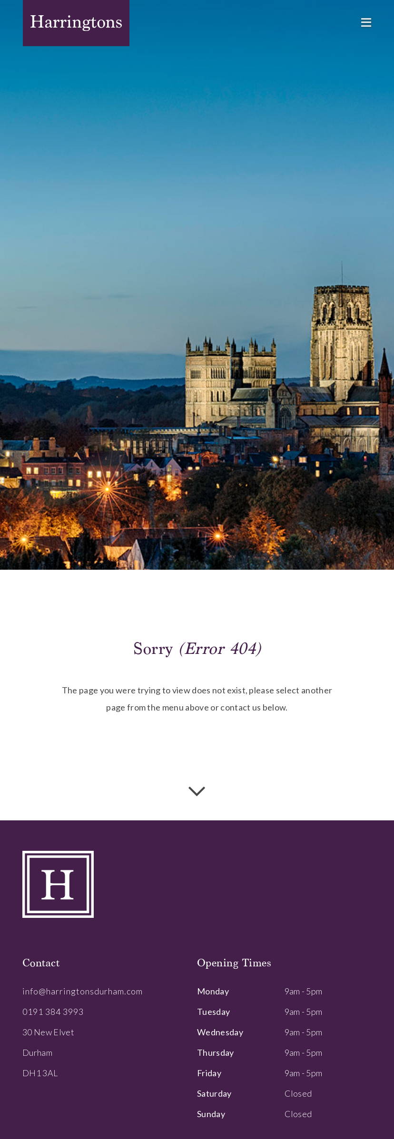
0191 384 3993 (53, 1011)
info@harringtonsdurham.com (82, 991)
